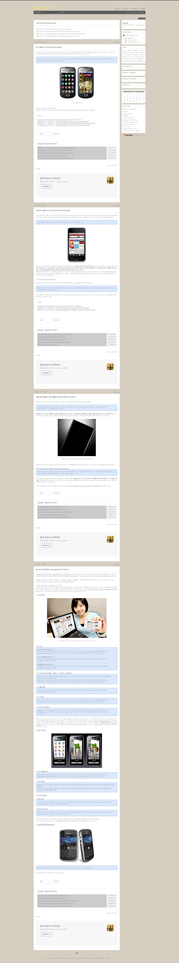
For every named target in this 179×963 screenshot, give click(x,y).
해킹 (135, 59)
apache (142, 57)
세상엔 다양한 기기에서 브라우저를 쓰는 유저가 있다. (54, 574)
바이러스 (125, 59)
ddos (124, 50)
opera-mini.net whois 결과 (47, 279)
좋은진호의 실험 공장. (129, 109)
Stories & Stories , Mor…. (131, 128)
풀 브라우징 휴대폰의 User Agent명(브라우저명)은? (61, 36)
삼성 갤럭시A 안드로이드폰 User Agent (57, 29)
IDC (142, 61)
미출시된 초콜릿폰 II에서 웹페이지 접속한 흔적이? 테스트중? (64, 34)
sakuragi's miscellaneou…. (131, 120)
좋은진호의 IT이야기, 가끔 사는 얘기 (53, 181)
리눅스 (131, 57)
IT (140, 55)
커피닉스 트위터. (128, 113)
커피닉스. (126, 111)
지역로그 (118, 9)
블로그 (130, 50)
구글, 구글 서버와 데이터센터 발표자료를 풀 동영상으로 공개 (57, 901)
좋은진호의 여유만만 (42, 8)
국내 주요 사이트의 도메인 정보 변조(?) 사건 (51, 895)
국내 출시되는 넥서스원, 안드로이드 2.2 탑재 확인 (53, 150)
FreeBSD (139, 59)
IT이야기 (117, 42)
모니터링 (136, 57)
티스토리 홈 (127, 135)
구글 (133, 55)
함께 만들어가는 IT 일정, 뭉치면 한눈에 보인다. (52, 517)
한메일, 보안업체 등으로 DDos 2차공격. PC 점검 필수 (54, 512)
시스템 (127, 55)
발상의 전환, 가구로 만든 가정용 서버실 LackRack (53, 158)
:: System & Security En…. (131, 122)
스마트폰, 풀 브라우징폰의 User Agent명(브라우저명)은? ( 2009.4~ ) (60, 306)
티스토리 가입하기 (138, 135)
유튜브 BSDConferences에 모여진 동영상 (50, 898)
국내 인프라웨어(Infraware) (101, 721)
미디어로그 (134, 9)
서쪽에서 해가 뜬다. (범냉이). (132, 131)
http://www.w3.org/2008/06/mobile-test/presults (52, 468)
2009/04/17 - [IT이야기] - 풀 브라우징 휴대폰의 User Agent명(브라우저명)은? (63, 121)
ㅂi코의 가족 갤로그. (129, 118)
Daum (92, 958)
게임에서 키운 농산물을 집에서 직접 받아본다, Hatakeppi (56, 148)
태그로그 (126, 9)
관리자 (67, 958)
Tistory (107, 958)
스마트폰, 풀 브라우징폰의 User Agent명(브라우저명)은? (55, 119)
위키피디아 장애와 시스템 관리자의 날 (49, 507)
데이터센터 (128, 61)
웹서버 (125, 57)
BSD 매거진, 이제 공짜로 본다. (47, 345)
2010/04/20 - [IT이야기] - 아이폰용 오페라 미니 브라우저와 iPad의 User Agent (63, 125)
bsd (140, 52)
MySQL (139, 61)
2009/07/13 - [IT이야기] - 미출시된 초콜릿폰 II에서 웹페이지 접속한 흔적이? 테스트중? (66, 123)
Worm (137, 55)
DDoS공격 (126, 52)
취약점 (135, 50)
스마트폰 (132, 52)
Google (134, 61)
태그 (44, 958)
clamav (131, 59)
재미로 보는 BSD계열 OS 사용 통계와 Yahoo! (52, 509)
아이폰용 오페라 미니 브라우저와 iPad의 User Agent (62, 31)
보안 (136, 52)
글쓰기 (72, 958)
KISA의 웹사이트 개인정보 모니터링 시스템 (51, 155)
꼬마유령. (126, 115)
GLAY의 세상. (127, 126)
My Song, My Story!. (129, 124)
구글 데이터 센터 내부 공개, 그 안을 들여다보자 (52, 906)
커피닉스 (51, 585)
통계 (143, 52)
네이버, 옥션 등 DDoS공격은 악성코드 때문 (51, 514)
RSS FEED (143, 18)
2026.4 (133, 91)
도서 (130, 55)
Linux (142, 55)
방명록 (143, 9)
